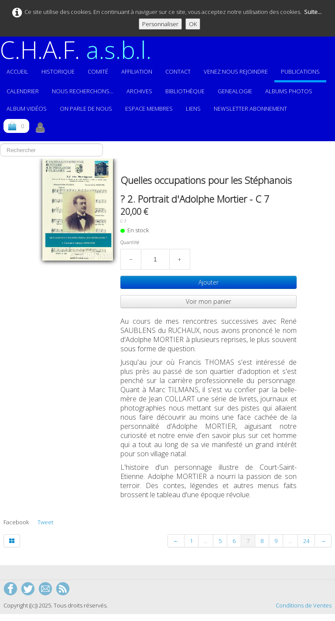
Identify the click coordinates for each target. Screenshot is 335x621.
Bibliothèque (185, 91)
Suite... (312, 12)
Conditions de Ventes (304, 605)
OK (193, 24)
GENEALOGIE (235, 91)
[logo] (79, 49)
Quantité (129, 242)
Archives (139, 91)
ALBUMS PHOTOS (288, 91)
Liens (193, 108)
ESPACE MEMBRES (149, 108)
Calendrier (23, 91)
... (206, 541)
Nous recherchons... (82, 91)
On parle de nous (86, 108)
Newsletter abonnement (250, 108)
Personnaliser (160, 24)
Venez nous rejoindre (236, 71)
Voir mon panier (208, 301)
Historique (58, 71)
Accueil (17, 71)
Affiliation (136, 71)
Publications (300, 71)
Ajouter (208, 282)
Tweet (45, 522)
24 (306, 541)
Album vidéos (27, 108)
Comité (98, 71)
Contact (178, 71)
